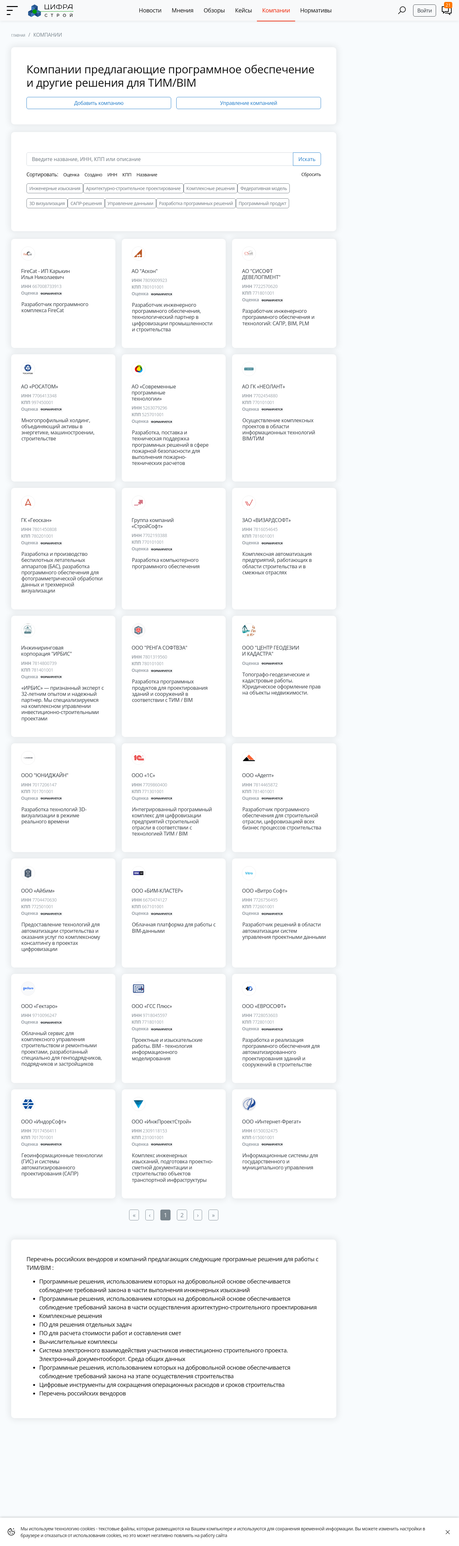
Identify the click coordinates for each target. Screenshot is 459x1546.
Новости (152, 10)
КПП (131, 174)
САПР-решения (86, 203)
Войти (424, 10)
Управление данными (130, 203)
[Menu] (12, 10)
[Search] (402, 10)
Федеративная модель (263, 188)
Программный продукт (262, 203)
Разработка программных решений (196, 203)
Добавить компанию (99, 103)
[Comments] (447, 10)
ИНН (116, 174)
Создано (96, 174)
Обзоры (216, 10)
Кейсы (245, 10)
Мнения (184, 10)
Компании (278, 10)
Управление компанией (248, 103)
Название (153, 174)
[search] (159, 159)
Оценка (72, 174)
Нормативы (318, 10)
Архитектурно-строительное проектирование (133, 188)
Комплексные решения (210, 188)
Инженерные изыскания (54, 188)
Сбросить (311, 174)
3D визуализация (47, 203)
